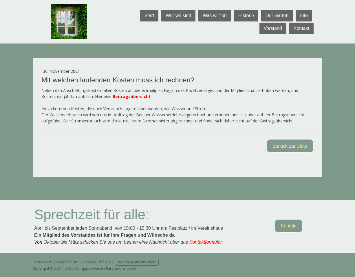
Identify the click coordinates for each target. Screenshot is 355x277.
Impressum (42, 262)
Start (149, 15)
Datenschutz (67, 262)
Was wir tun (215, 15)
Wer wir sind (178, 15)
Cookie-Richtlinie (96, 262)
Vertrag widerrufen (136, 262)
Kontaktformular (205, 242)
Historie (246, 15)
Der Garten (277, 15)
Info (304, 15)
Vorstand (273, 28)
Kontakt (301, 28)
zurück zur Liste (290, 146)
